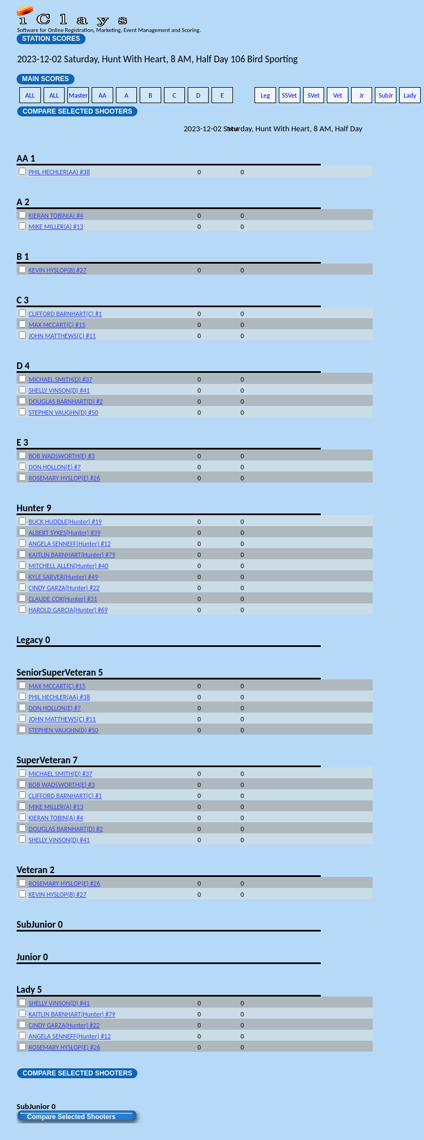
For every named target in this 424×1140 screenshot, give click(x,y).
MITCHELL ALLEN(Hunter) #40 (68, 566)
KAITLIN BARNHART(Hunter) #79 (72, 555)
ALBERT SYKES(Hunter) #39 (64, 533)
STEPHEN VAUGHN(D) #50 (63, 412)
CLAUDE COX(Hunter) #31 (63, 599)
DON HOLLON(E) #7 (55, 467)
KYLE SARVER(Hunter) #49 (63, 577)
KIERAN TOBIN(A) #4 (56, 216)
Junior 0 (32, 957)
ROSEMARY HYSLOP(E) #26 (64, 478)
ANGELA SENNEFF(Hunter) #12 (70, 544)
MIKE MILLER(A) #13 (56, 227)
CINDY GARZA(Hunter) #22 (64, 588)
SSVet (289, 95)
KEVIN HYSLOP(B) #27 (58, 270)
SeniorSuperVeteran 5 (60, 672)
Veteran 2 (36, 870)
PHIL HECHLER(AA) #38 (59, 172)
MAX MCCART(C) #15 (57, 325)
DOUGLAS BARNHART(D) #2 (66, 401)
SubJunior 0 (40, 924)
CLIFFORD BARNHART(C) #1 (65, 314)
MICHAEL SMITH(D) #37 (60, 379)
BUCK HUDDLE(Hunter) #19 (65, 522)
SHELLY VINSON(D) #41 (59, 390)
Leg (265, 95)
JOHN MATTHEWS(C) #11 (62, 336)
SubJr (386, 95)
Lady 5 (29, 989)
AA (103, 95)
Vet (337, 95)
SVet (314, 95)
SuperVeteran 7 (47, 760)
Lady (410, 95)
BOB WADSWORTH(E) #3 (62, 456)
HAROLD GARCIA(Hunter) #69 (68, 610)
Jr (361, 95)
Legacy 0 (33, 640)
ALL (30, 95)
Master (78, 95)
